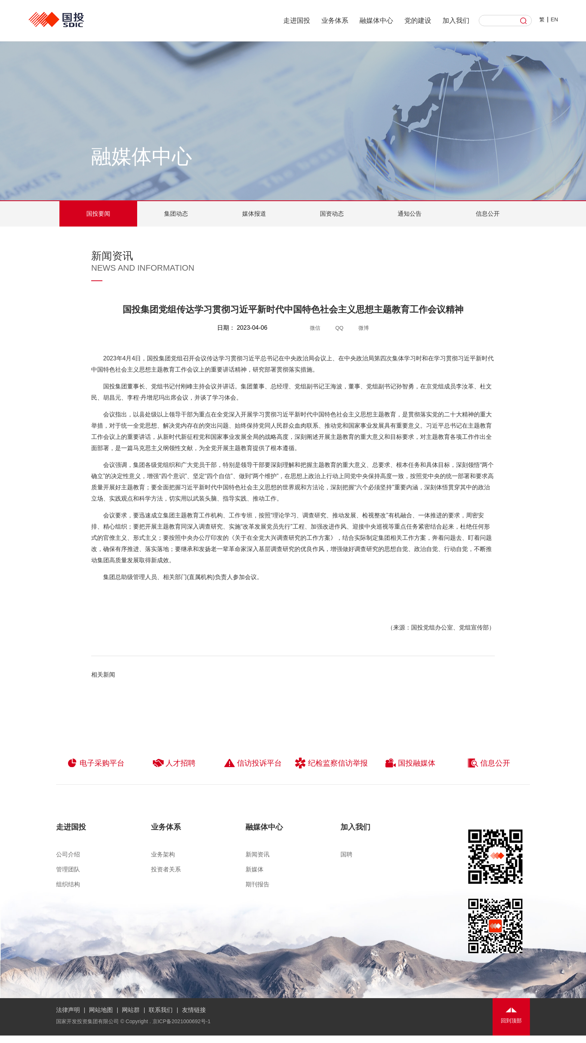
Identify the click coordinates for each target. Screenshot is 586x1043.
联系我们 (161, 1010)
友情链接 (194, 1010)
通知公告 (410, 213)
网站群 (131, 1010)
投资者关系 (166, 869)
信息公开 (488, 213)
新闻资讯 (257, 854)
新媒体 (254, 869)
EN (554, 19)
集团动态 (176, 213)
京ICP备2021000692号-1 (181, 1021)
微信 (315, 328)
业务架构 (163, 854)
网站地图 (101, 1010)
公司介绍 (68, 854)
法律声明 (68, 1010)
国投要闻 (98, 213)
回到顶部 (511, 1021)
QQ (339, 328)
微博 (363, 328)
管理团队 (68, 869)
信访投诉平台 (253, 763)
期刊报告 (257, 884)
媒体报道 (254, 213)
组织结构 (68, 884)
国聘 (346, 854)
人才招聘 (173, 763)
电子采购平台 (95, 763)
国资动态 (332, 213)
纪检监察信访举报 (331, 763)
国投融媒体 (410, 763)
